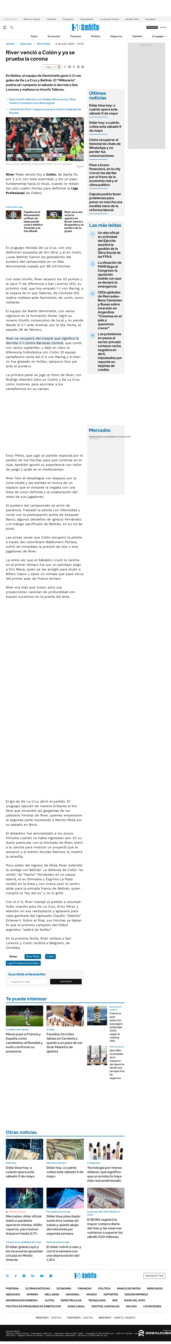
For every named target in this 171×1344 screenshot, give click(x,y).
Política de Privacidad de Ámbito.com (33, 1306)
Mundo (91, 1294)
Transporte (68, 19)
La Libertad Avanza (109, 19)
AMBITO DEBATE (117, 1317)
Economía (54, 36)
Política (95, 36)
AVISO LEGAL (76, 1306)
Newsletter (163, 36)
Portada (12, 1288)
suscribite (152, 27)
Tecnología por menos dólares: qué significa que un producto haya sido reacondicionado (104, 1174)
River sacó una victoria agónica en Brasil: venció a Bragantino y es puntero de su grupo (74, 221)
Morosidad (150, 19)
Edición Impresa (136, 1294)
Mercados (155, 1288)
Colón (50, 956)
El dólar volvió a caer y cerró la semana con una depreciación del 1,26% (63, 1253)
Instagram (23, 1275)
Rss (115, 1300)
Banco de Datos (128, 1288)
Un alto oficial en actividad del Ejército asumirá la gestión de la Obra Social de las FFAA (109, 245)
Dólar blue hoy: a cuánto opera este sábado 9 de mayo (103, 109)
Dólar (34, 36)
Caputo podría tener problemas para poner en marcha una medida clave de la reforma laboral (105, 202)
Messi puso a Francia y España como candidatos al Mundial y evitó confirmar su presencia (24, 1042)
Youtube (41, 1276)
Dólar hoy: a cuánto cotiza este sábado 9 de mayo (105, 126)
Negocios (116, 36)
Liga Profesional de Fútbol (23, 963)
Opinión (137, 36)
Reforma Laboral (32, 19)
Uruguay (157, 36)
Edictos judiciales (105, 1306)
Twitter (7, 1276)
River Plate (43, 44)
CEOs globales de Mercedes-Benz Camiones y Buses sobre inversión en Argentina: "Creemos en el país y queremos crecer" (110, 310)
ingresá (163, 27)
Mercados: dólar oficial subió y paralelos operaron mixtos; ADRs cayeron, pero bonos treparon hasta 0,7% (24, 1225)
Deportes (26, 44)
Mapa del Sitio (134, 1300)
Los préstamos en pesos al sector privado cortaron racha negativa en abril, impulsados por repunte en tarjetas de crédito (110, 352)
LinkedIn (32, 1275)
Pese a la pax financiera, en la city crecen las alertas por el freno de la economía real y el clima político (105, 175)
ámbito (10, 44)
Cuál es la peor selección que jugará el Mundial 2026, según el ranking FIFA (116, 1027)
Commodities (114, 437)
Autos (49, 1300)
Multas (131, 1306)
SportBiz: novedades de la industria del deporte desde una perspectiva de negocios (117, 1064)
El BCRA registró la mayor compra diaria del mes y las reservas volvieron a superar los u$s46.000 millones (105, 1228)
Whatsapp (50, 1275)
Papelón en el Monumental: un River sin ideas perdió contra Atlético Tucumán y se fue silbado (33, 221)
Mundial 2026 (132, 19)
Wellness (52, 1294)
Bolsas (103, 437)
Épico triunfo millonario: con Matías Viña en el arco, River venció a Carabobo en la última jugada (42, 101)
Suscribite (66, 981)
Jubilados (51, 19)
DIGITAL (49, 1317)
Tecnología (97, 1300)
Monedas (94, 437)
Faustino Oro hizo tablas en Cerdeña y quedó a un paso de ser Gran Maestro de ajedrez (64, 1042)
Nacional (73, 1294)
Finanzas (75, 36)
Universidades (86, 19)
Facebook (16, 1275)
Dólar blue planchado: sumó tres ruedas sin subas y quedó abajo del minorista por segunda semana (63, 1225)
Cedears (126, 437)
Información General (22, 1300)
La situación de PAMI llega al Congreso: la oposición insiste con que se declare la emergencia (110, 274)
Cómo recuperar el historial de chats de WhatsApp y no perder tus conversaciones (105, 148)
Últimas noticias (37, 1288)
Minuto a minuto (17, 1211)
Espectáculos (71, 1300)
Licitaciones (152, 1306)
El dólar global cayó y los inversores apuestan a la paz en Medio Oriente (24, 1253)
